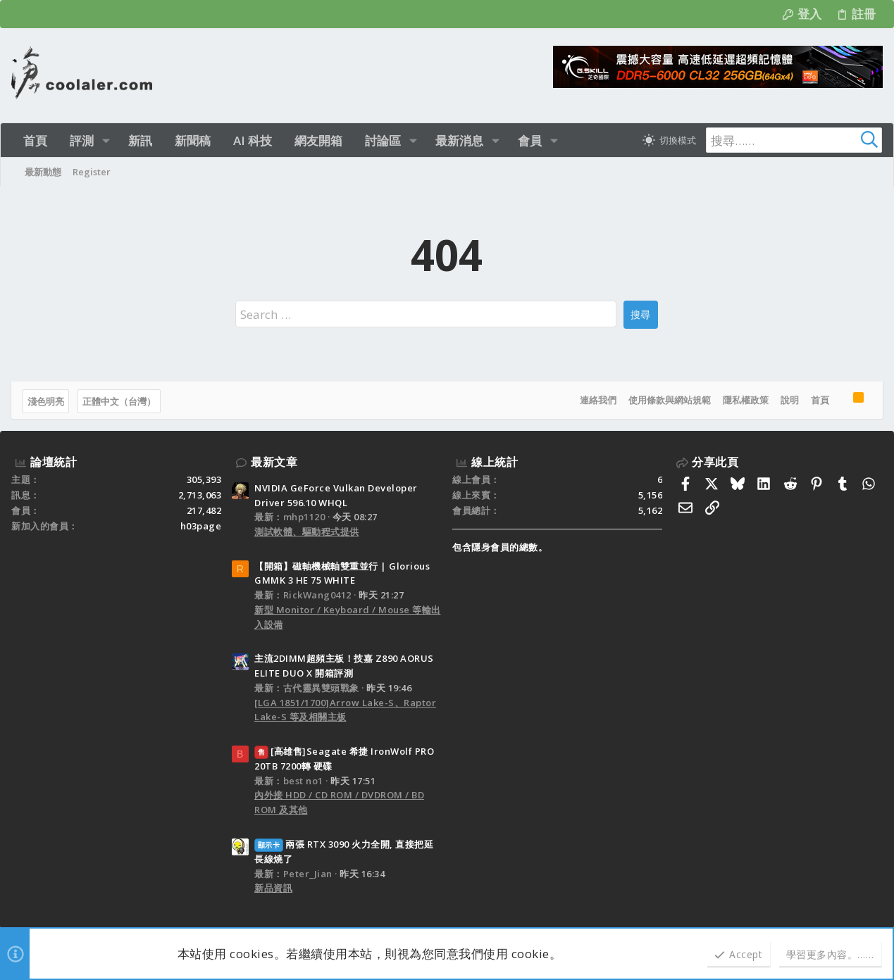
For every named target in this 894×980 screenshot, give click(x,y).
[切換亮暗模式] (669, 140)
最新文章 (274, 462)
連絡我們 (597, 400)
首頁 (819, 400)
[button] (106, 140)
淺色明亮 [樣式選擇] (46, 401)
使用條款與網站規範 (669, 400)
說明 (789, 400)
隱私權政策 (745, 400)
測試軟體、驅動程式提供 (306, 531)
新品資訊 (273, 887)
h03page (201, 526)
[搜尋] (794, 140)
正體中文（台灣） (119, 401)
